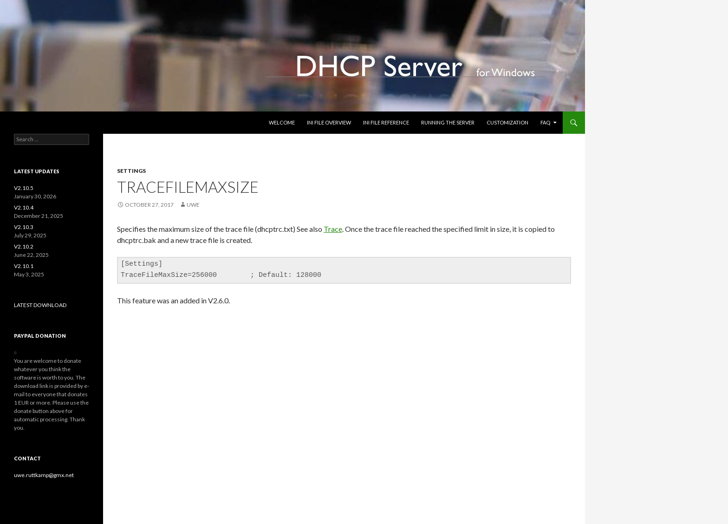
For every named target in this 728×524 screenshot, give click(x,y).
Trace (333, 228)
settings (131, 170)
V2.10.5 (23, 187)
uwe (193, 204)
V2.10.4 (23, 207)
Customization (507, 122)
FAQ (545, 122)
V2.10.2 (23, 246)
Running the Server (447, 122)
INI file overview (329, 122)
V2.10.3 (23, 226)
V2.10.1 (23, 265)
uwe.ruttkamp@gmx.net (44, 475)
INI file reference (386, 122)
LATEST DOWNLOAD (40, 304)
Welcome (282, 122)
